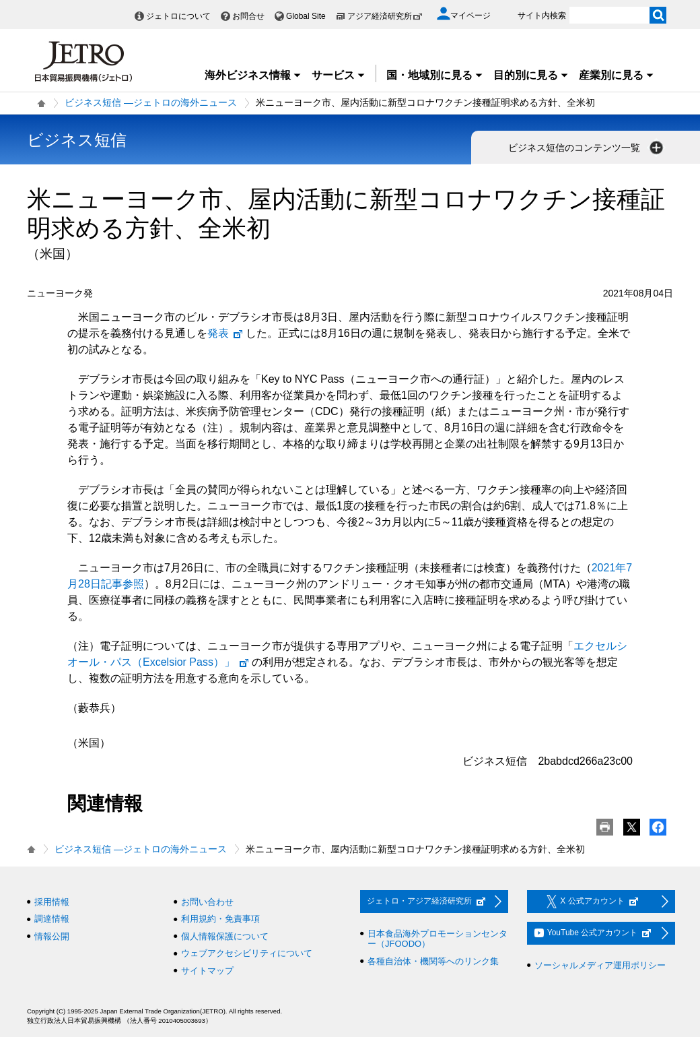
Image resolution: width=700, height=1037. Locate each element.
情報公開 (51, 936)
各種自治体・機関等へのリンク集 (433, 961)
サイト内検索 (542, 15)
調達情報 (51, 919)
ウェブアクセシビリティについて (246, 953)
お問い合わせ (207, 902)
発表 (225, 333)
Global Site (306, 16)
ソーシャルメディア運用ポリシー (600, 965)
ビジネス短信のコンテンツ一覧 (587, 147)
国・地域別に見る (434, 75)
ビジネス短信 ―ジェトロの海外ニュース (151, 102)
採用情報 (51, 902)
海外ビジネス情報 (253, 75)
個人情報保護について (225, 936)
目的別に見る (531, 75)
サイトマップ (207, 971)
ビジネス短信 (77, 140)
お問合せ (248, 16)
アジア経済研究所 (385, 16)
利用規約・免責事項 (220, 919)
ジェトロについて (178, 16)
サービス (338, 75)
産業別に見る (616, 75)
